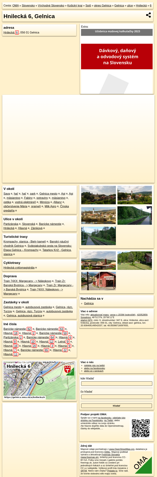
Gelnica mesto (48, 193)
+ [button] (8, 100)
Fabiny (28, 197)
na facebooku (104, 417)
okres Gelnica (102, 5)
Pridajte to (112, 470)
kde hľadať (87, 378)
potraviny (42, 197)
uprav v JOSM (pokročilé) (122, 314)
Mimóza (45, 202)
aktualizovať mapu (99, 314)
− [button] (8, 106)
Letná (63, 342)
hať (16, 193)
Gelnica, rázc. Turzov (29, 311)
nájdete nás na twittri (94, 365)
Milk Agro (50, 206)
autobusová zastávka (38, 307)
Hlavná (22, 228)
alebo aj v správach (93, 371)
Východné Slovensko (51, 5)
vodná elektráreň (25, 202)
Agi (63, 193)
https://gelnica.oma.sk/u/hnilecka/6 (137, 180)
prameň (36, 206)
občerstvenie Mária (15, 206)
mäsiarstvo (13, 197)
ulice (130, 5)
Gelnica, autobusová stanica (24, 315)
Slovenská (28, 223)
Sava (7, 193)
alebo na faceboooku (94, 368)
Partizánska (11, 223)
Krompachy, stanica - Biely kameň (25, 241)
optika (7, 202)
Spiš (88, 5)
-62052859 (142, 314)
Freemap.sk (110, 180)
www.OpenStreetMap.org (121, 449)
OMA (15, 5)
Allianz (57, 202)
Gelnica (119, 5)
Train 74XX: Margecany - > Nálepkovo (27, 281)
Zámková (37, 228)
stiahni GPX (86, 320)
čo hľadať (86, 391)
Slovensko (28, 5)
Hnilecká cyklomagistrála (19, 267)
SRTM (84, 470)
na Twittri (108, 420)
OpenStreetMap (92, 180)
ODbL (107, 452)
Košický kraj (74, 5)
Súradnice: (86, 317)
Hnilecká (141, 5)
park (33, 193)
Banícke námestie (50, 223)
